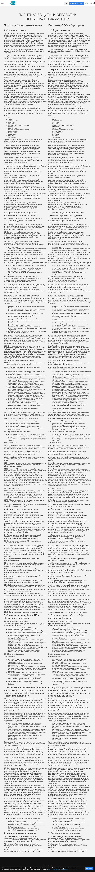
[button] (2, 3)
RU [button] (91, 3)
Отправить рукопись (76, 3)
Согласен (89, 868)
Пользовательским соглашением (58, 869)
